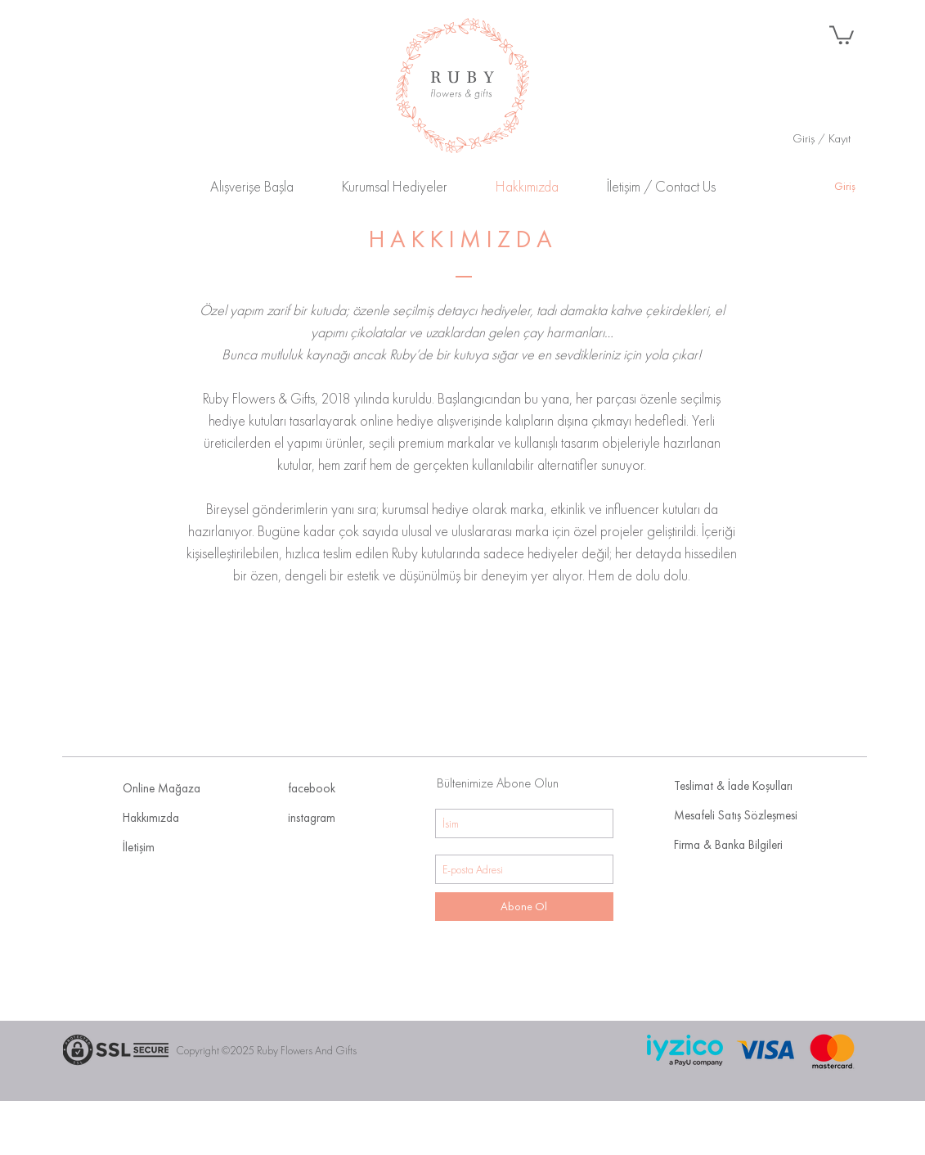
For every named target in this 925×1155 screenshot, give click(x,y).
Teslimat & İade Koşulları (733, 786)
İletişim (139, 847)
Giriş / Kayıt (822, 138)
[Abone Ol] (524, 906)
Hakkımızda (151, 818)
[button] (841, 34)
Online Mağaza (161, 788)
